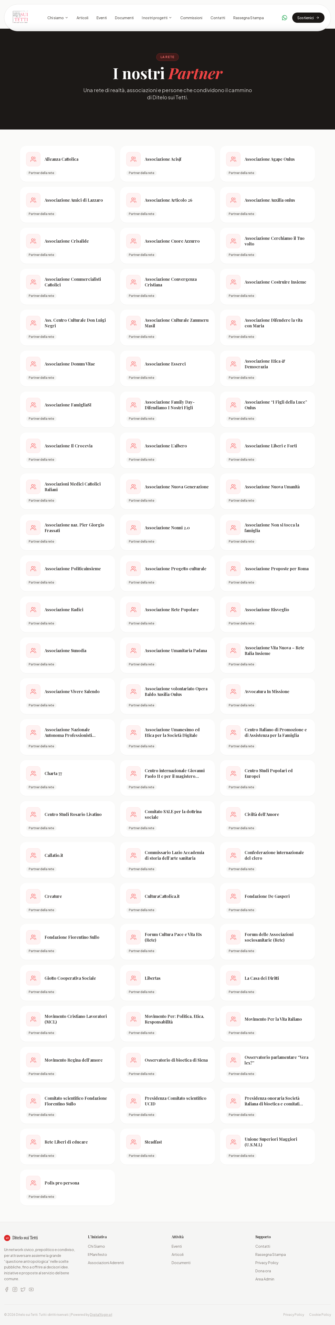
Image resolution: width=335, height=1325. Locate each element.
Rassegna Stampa (248, 17)
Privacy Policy (267, 1262)
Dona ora (263, 1270)
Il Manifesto (97, 1254)
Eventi (102, 17)
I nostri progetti (157, 17)
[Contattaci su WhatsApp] (284, 17)
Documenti (124, 17)
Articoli (82, 17)
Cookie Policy (320, 1315)
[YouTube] (31, 1289)
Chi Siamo (96, 1246)
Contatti (218, 17)
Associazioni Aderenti (106, 1262)
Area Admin (264, 1279)
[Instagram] (14, 1289)
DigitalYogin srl (101, 1315)
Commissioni (191, 17)
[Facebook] (6, 1289)
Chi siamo (57, 17)
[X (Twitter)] (23, 1289)
